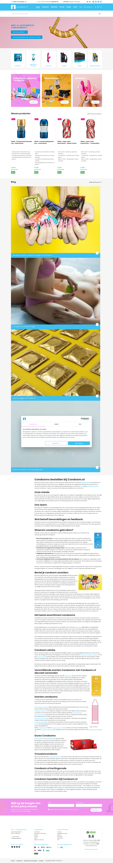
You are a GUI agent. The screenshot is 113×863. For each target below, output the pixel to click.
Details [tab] (56, 424)
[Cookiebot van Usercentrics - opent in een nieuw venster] (83, 419)
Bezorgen (59, 836)
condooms (68, 681)
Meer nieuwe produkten (94, 114)
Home (38, 7)
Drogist (68, 7)
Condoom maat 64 (47, 735)
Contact (59, 832)
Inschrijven (96, 815)
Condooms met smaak (41, 723)
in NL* (20, 1)
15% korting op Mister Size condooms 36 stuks (27, 37)
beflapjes (78, 632)
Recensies (60, 838)
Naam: (50, 808)
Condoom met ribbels (41, 727)
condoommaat (42, 733)
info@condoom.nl (16, 838)
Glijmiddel (54, 7)
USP (58, 839)
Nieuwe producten (95, 65)
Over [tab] (80, 424)
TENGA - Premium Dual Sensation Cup (21, 142)
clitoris (36, 729)
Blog (80, 7)
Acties (75, 7)
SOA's (66, 545)
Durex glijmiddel (51, 744)
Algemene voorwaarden (30, 860)
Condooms (45, 7)
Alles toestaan (79, 443)
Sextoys (61, 7)
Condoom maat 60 (57, 733)
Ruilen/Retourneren (62, 833)
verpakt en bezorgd (71, 1)
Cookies (41, 860)
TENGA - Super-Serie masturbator (66, 142)
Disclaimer (19, 860)
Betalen (59, 835)
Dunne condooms (40, 720)
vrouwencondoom (54, 762)
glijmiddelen (85, 488)
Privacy (13, 860)
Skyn (81, 491)
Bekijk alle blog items (95, 182)
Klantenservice (88, 7)
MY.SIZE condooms (93, 491)
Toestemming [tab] (33, 424)
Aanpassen (56, 443)
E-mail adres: (79, 808)
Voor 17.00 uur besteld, (50, 1)
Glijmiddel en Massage (33, 65)
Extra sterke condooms (41, 712)
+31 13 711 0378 (15, 836)
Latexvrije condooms (41, 716)
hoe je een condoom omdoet (89, 660)
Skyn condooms (77, 718)
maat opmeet (41, 662)
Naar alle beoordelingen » (91, 849)
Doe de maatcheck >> (19, 32)
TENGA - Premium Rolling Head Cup (44, 142)
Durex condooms (39, 744)
